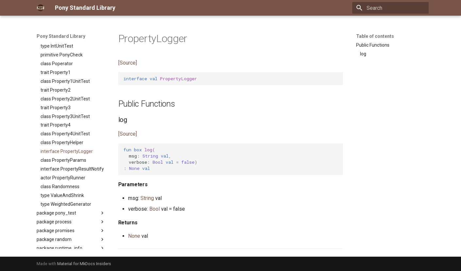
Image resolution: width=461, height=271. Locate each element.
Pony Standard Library (61, 36)
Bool (154, 209)
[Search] (390, 8)
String (147, 198)
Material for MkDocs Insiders (84, 263)
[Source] (127, 63)
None (134, 236)
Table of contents (375, 36)
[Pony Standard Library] (40, 7)
